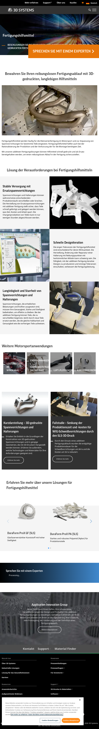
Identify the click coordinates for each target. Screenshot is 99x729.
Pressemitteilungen (58, 663)
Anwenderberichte (9, 689)
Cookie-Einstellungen (50, 720)
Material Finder (65, 649)
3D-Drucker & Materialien (62, 689)
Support (47, 2)
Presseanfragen (58, 668)
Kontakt (28, 649)
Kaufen (73, 2)
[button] (48, 548)
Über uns (61, 2)
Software (55, 694)
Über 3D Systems (9, 663)
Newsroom (55, 658)
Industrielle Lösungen (10, 668)
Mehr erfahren (31, 2)
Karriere (5, 677)
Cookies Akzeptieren (71, 720)
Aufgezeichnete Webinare (12, 694)
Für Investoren (57, 673)
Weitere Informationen (49, 630)
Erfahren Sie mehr (13, 460)
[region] (43, 711)
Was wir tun (6, 658)
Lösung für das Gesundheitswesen (15, 673)
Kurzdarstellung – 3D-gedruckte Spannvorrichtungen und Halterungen (23, 427)
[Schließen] (79, 699)
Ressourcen (6, 684)
